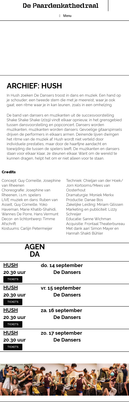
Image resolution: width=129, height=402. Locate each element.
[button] (2, 380)
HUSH (10, 265)
